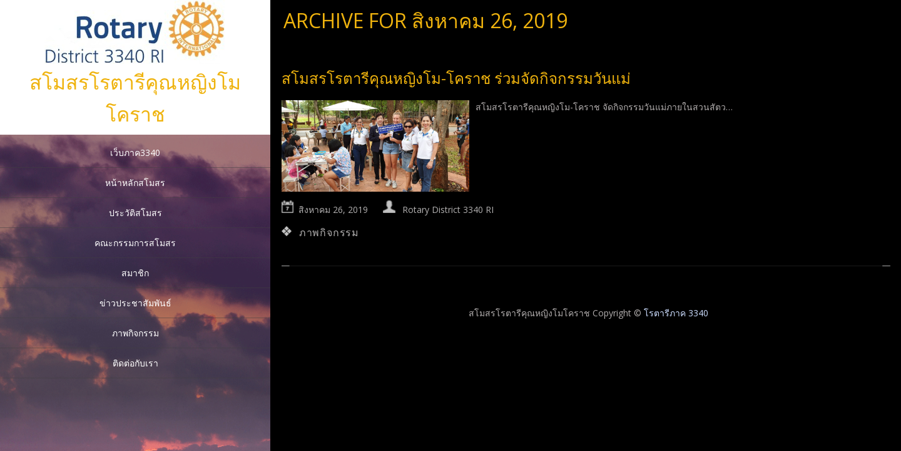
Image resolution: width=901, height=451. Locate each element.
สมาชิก (135, 273)
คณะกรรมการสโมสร (135, 243)
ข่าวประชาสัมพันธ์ (135, 303)
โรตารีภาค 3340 (676, 313)
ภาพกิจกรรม (135, 333)
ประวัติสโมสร (135, 213)
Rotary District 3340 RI (448, 209)
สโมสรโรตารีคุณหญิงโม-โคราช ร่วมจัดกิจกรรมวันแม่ (456, 78)
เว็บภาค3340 (135, 152)
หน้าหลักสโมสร (135, 183)
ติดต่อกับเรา (135, 363)
